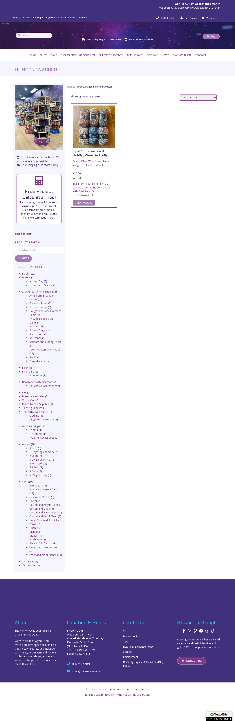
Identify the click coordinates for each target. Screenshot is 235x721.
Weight (26, 448)
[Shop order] (198, 102)
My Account (130, 640)
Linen (32, 532)
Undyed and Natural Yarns (44, 551)
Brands (26, 281)
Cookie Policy (141, 699)
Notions (34, 330)
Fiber (25, 371)
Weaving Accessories (41, 441)
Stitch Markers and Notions (45, 353)
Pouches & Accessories (43, 390)
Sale (54, 59)
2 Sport (33, 460)
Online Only (29, 404)
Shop (43, 59)
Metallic (34, 535)
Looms (33, 434)
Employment (130, 661)
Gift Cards (68, 59)
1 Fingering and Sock (41, 456)
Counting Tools (38, 307)
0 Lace (33, 452)
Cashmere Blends (39, 501)
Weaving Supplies (32, 430)
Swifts (33, 361)
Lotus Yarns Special (41, 289)
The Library (135, 59)
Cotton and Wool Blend (43, 520)
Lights (33, 326)
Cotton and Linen (39, 512)
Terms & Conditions (97, 699)
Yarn (24, 485)
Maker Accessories (33, 400)
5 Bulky (33, 475)
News (165, 59)
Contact (200, 59)
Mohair (33, 539)
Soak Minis (35, 379)
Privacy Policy (121, 699)
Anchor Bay (36, 285)
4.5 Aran (34, 471)
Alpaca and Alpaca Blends (44, 493)
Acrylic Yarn (36, 489)
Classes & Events (110, 59)
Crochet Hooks (38, 311)
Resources (87, 59)
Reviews (152, 59)
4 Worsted (35, 467)
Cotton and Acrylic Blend (44, 509)
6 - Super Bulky (38, 479)
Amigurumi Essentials (42, 299)
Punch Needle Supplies (35, 408)
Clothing (34, 419)
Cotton (33, 505)
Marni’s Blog (182, 59)
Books (26, 277)
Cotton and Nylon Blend (43, 516)
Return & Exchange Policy (138, 650)
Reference (35, 342)
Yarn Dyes (28, 565)
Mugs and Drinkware (41, 423)
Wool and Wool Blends (43, 559)
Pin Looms (35, 437)
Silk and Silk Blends (40, 547)
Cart (125, 645)
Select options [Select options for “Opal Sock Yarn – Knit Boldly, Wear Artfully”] (83, 206)
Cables (33, 303)
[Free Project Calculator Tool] (39, 184)
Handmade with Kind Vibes (38, 386)
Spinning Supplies (32, 412)
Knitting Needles (39, 322)
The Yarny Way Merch (35, 415)
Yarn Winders (30, 569)
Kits (24, 396)
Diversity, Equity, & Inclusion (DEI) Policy (143, 667)
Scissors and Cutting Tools (45, 346)
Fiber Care (28, 375)
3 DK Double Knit (39, 463)
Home (32, 59)
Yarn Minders (37, 365)
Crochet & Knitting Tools (36, 295)
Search (23, 262)
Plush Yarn (35, 543)
